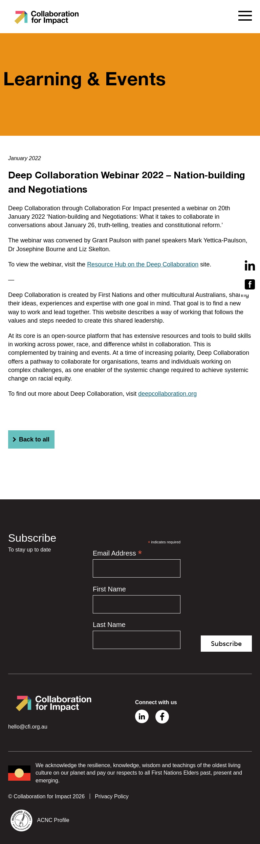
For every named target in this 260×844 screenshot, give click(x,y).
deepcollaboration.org (167, 393)
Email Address (117, 553)
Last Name (109, 624)
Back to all (30, 439)
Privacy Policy (112, 796)
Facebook (162, 716)
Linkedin (142, 716)
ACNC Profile (53, 820)
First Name (109, 589)
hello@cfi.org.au (27, 727)
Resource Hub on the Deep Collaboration (142, 264)
